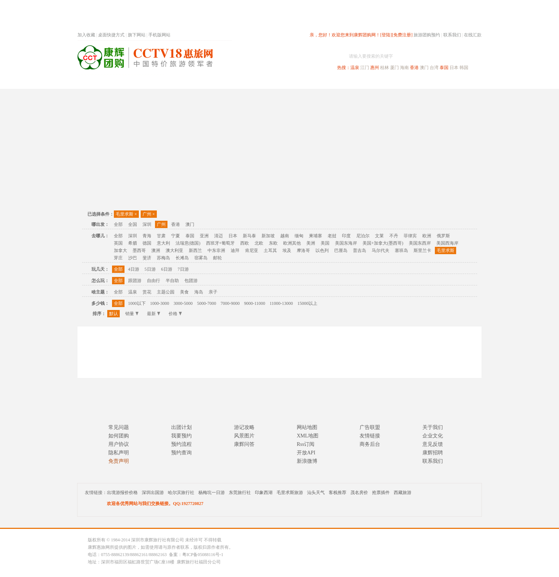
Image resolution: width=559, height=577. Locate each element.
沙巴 (132, 257)
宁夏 (175, 235)
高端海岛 (431, 82)
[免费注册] (402, 34)
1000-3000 (159, 303)
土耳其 (270, 250)
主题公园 (165, 292)
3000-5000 (183, 303)
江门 (364, 67)
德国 (147, 243)
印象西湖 (264, 492)
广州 (149, 214)
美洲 (310, 243)
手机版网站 (159, 34)
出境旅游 (370, 82)
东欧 (273, 243)
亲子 (213, 292)
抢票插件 (381, 492)
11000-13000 (281, 303)
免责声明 (118, 461)
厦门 (394, 67)
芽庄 (118, 257)
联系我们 (452, 34)
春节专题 (204, 82)
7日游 (183, 269)
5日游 (150, 269)
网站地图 (307, 427)
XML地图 (307, 436)
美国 (325, 243)
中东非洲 (216, 250)
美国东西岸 (420, 243)
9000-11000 (255, 303)
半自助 (172, 280)
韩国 (463, 67)
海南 (404, 67)
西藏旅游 (402, 492)
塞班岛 (401, 250)
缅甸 (299, 235)
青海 (147, 235)
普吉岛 (359, 250)
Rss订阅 (305, 444)
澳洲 (155, 250)
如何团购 (118, 436)
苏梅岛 (163, 257)
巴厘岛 (340, 250)
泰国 (444, 67)
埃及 (286, 250)
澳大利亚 (174, 250)
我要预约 (181, 436)
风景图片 (244, 436)
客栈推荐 (337, 492)
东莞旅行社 (240, 492)
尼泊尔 (362, 235)
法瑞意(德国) (188, 243)
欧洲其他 (292, 243)
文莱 (379, 235)
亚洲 (204, 235)
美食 (184, 292)
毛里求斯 (126, 214)
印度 (346, 235)
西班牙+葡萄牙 (220, 243)
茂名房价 (359, 492)
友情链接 (370, 436)
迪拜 (235, 250)
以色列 (322, 250)
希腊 (132, 243)
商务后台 (370, 444)
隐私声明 (118, 452)
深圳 (147, 224)
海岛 (198, 292)
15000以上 (307, 303)
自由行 (153, 280)
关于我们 (432, 427)
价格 (175, 313)
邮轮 (217, 257)
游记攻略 (244, 427)
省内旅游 (270, 82)
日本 (454, 67)
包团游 (191, 280)
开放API (306, 452)
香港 (414, 67)
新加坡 (268, 235)
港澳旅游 (337, 82)
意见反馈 (432, 444)
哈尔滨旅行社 (181, 492)
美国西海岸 (447, 243)
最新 (153, 313)
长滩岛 (182, 257)
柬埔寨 (315, 235)
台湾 (434, 67)
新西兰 (195, 250)
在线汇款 (473, 34)
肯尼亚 (251, 250)
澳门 (424, 67)
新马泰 (249, 235)
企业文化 (432, 436)
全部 (118, 224)
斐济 (147, 257)
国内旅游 (303, 82)
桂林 (384, 67)
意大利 (163, 243)
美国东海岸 (346, 243)
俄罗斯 (443, 235)
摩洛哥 (303, 250)
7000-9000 (230, 303)
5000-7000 (206, 303)
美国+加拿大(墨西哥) (383, 243)
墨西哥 (139, 250)
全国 (132, 224)
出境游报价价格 (122, 492)
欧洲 (426, 235)
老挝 (332, 235)
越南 (284, 235)
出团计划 (181, 427)
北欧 (259, 243)
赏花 (147, 292)
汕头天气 (316, 492)
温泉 (354, 67)
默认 (113, 313)
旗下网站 (136, 34)
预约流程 (181, 444)
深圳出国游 (153, 492)
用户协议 (118, 444)
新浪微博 (307, 461)
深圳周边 (237, 82)
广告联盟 (370, 427)
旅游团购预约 (427, 34)
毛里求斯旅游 (290, 492)
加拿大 (120, 250)
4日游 (133, 269)
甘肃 (161, 235)
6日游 (166, 269)
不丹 (393, 235)
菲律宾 (410, 235)
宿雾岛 (201, 257)
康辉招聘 (432, 452)
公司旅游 (464, 82)
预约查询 (181, 452)
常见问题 (118, 427)
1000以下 (137, 303)
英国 (118, 243)
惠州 (374, 67)
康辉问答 (244, 444)
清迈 (218, 235)
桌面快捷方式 (111, 34)
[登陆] (386, 34)
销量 (131, 313)
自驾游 (400, 82)
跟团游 (134, 280)
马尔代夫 (380, 250)
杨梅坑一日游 (211, 492)
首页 (177, 82)
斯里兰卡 (422, 250)
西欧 (244, 243)
